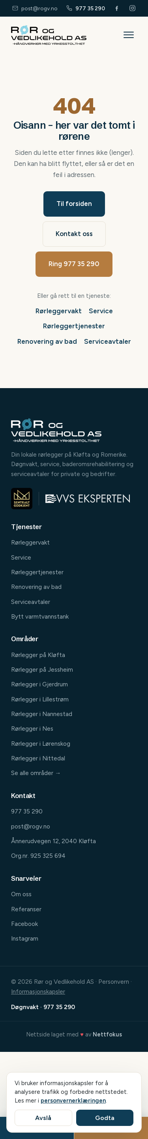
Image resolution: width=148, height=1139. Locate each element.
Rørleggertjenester (74, 326)
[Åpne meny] (128, 35)
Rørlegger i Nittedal (38, 758)
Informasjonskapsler (38, 991)
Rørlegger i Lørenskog (40, 743)
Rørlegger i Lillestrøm (40, 699)
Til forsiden (74, 204)
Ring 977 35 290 (74, 264)
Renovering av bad (47, 341)
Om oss (21, 894)
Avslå (43, 1118)
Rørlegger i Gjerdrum (39, 684)
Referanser (26, 909)
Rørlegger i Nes (32, 728)
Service (101, 311)
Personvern (113, 981)
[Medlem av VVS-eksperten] (87, 498)
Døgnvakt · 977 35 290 (43, 1007)
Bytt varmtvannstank (40, 616)
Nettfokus (107, 1034)
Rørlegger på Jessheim (42, 669)
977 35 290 (85, 8)
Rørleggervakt (59, 311)
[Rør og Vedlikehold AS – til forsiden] (48, 35)
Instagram (24, 938)
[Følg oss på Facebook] (117, 8)
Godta (104, 1118)
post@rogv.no (35, 8)
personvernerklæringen (73, 1100)
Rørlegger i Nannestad (41, 714)
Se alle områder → (36, 773)
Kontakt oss (74, 234)
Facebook (24, 924)
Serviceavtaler (107, 341)
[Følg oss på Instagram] (132, 8)
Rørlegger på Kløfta (38, 655)
